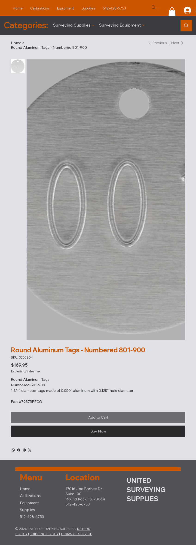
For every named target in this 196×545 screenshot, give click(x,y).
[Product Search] (186, 25)
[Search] (154, 7)
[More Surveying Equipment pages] (143, 25)
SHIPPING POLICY (44, 534)
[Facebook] (18, 450)
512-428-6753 (32, 516)
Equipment (29, 502)
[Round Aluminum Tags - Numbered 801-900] (49, 47)
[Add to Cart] (98, 417)
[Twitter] (30, 450)
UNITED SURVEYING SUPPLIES (146, 489)
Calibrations (30, 495)
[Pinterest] (24, 450)
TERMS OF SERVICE (76, 534)
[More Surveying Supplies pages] (93, 25)
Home (25, 488)
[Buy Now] (98, 431)
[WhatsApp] (13, 450)
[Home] (16, 42)
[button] (172, 11)
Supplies (27, 509)
